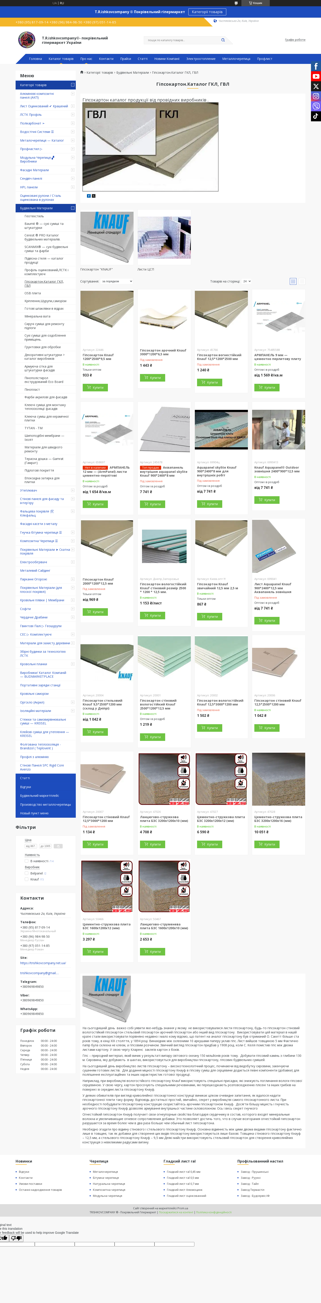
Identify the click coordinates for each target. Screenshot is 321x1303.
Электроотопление (201, 58)
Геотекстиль (34, 216)
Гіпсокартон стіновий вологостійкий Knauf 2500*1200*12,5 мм (158, 704)
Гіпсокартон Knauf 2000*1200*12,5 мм (98, 581)
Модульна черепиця (107, 1196)
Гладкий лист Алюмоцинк (185, 1190)
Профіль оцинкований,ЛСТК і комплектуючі (46, 272)
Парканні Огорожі (33, 579)
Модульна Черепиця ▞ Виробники (37, 159)
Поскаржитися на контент (176, 1212)
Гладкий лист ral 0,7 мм (183, 1184)
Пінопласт (32, 389)
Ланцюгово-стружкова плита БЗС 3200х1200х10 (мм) (164, 819)
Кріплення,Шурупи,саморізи (45, 301)
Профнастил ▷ (31, 149)
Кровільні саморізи (34, 693)
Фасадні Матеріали (34, 170)
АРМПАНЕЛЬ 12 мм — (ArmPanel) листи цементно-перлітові (106, 471)
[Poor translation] (16, 1238)
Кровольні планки (33, 664)
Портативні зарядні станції (40, 685)
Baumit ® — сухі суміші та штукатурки (44, 226)
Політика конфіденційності (214, 1212)
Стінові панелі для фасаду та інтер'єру (42, 501)
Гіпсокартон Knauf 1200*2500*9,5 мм (98, 357)
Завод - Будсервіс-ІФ (255, 1196)
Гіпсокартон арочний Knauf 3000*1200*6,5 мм (163, 352)
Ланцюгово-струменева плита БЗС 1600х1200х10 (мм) (164, 926)
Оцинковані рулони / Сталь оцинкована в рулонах (40, 197)
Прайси (125, 58)
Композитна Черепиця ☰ (39, 541)
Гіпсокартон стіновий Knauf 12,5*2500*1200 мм (277, 702)
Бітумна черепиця (106, 1178)
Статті (143, 58)
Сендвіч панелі (31, 178)
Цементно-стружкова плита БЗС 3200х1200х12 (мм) (221, 819)
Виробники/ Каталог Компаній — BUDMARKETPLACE (43, 675)
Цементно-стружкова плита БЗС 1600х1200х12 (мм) (107, 926)
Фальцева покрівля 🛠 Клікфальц (37, 513)
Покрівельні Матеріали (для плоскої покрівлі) (41, 589)
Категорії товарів (207, 11)
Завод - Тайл (250, 1184)
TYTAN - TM (34, 428)
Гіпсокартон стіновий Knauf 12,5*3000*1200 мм (106, 819)
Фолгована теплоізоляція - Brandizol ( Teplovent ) (40, 746)
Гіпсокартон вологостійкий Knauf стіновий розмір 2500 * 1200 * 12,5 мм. (163, 588)
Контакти (106, 58)
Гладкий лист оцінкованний (186, 1196)
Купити (98, 387)
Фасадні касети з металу (38, 524)
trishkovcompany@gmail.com (39, 973)
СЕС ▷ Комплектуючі (35, 634)
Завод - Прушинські (255, 1172)
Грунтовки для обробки (43, 347)
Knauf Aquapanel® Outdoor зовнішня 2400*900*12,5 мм (277, 469)
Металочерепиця (105, 1172)
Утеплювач (28, 490)
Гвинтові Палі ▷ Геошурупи (41, 626)
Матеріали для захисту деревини (45, 643)
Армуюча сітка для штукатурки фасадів (40, 368)
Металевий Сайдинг (35, 570)
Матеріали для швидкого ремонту (43, 449)
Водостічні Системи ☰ (37, 132)
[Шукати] (222, 40)
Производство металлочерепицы (45, 804)
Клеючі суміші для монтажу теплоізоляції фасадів (45, 407)
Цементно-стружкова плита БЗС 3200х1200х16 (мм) (278, 819)
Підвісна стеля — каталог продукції (44, 260)
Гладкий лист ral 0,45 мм (183, 1172)
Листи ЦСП (146, 269)
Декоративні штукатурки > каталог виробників (45, 357)
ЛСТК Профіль (31, 114)
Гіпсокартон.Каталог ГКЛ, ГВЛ (44, 283)
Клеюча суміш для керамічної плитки (47, 418)
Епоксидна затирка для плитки (42, 480)
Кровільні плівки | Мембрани (42, 600)
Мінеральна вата (37, 316)
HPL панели (29, 187)
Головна (35, 58)
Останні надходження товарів (40, 1190)
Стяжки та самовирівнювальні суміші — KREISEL (43, 721)
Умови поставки (30, 1184)
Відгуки (25, 787)
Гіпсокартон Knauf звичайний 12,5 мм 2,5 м (217, 586)
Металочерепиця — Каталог (42, 140)
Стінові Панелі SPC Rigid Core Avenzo (42, 767)
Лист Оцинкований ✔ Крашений (44, 106)
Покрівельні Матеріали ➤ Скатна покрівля (45, 551)
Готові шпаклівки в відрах (44, 308)
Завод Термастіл (252, 1190)
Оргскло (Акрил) (32, 702)
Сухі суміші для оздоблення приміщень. (45, 337)
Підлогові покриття (39, 470)
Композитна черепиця (109, 1190)
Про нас (86, 58)
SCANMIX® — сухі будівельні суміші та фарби (46, 249)
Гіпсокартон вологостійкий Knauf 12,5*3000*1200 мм (220, 702)
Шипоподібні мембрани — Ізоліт (44, 437)
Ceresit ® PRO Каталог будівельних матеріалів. (42, 237)
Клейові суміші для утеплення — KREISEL (44, 734)
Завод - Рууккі (251, 1178)
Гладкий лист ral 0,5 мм (183, 1178)
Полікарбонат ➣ (32, 123)
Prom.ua (182, 1208)
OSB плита (33, 293)
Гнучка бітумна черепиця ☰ (41, 532)
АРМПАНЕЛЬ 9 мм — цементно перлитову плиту (277, 357)
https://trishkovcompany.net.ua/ (43, 963)
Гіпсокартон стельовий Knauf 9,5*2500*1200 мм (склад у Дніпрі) (102, 704)
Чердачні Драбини (33, 617)
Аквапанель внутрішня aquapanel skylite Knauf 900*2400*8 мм (163, 471)
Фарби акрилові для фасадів (46, 397)
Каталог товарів (61, 58)
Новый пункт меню (34, 813)
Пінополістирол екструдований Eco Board (44, 380)
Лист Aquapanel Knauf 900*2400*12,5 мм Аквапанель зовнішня (272, 588)
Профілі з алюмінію (34, 757)
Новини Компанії (167, 58)
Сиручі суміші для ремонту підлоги (44, 326)
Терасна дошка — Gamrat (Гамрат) (44, 461)
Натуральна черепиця (109, 1184)
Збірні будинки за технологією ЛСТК (43, 653)
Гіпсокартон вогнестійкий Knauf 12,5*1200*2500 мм (219, 357)
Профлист (264, 58)
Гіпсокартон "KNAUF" (96, 269)
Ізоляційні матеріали (35, 711)
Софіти (25, 609)
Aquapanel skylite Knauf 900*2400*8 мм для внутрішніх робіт (217, 471)
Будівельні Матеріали (36, 208)
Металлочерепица (236, 58)
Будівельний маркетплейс (39, 795)
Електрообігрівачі (33, 562)
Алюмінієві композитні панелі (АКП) (37, 95)
